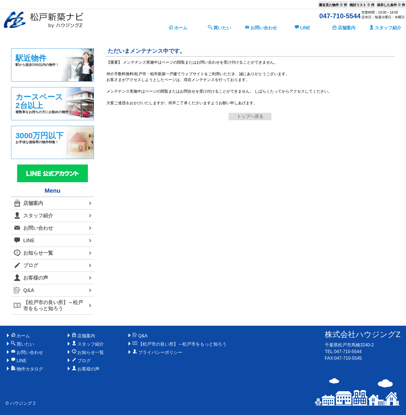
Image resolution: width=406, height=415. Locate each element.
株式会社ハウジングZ (362, 334)
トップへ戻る (250, 116)
